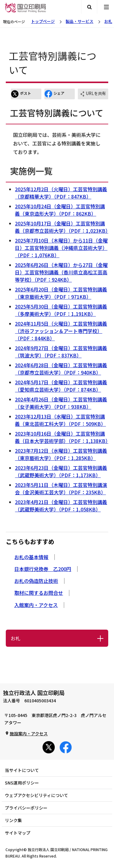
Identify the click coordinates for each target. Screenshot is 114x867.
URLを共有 (93, 94)
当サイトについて (22, 770)
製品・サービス (79, 21)
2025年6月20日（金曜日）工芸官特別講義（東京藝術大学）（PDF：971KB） (61, 293)
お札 (108, 21)
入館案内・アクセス (36, 605)
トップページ (43, 21)
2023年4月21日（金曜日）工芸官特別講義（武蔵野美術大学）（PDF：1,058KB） (61, 505)
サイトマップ (17, 833)
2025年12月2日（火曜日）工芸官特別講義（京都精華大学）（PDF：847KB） (61, 192)
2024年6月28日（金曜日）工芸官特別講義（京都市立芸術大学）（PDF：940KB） (61, 368)
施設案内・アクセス (29, 733)
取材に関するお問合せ (38, 592)
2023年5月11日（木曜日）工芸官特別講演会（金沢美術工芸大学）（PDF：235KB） (61, 488)
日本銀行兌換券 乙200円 (42, 569)
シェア (54, 94)
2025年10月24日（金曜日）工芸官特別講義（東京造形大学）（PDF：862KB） (60, 210)
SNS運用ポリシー (22, 783)
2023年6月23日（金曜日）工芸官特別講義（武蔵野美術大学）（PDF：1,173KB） (61, 471)
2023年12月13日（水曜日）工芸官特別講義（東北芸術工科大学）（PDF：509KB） (60, 420)
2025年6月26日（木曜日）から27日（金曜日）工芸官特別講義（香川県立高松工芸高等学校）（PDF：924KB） (61, 272)
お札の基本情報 (31, 557)
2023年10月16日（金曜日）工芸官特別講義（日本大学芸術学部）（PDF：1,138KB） (62, 437)
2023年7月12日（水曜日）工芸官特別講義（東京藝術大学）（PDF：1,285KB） (61, 454)
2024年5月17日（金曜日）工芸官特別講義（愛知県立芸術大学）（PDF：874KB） (61, 386)
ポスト (21, 94)
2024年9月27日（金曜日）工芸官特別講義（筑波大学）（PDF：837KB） (61, 351)
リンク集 (13, 820)
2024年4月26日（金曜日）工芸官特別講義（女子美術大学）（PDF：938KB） (61, 403)
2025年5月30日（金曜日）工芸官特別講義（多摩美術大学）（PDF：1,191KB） (61, 310)
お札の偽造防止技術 (36, 580)
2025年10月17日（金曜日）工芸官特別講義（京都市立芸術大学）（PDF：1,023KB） (62, 227)
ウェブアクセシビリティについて (36, 795)
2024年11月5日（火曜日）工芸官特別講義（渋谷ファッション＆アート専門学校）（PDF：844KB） (61, 331)
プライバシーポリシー (26, 808)
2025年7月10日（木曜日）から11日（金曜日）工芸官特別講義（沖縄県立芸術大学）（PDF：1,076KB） (61, 248)
